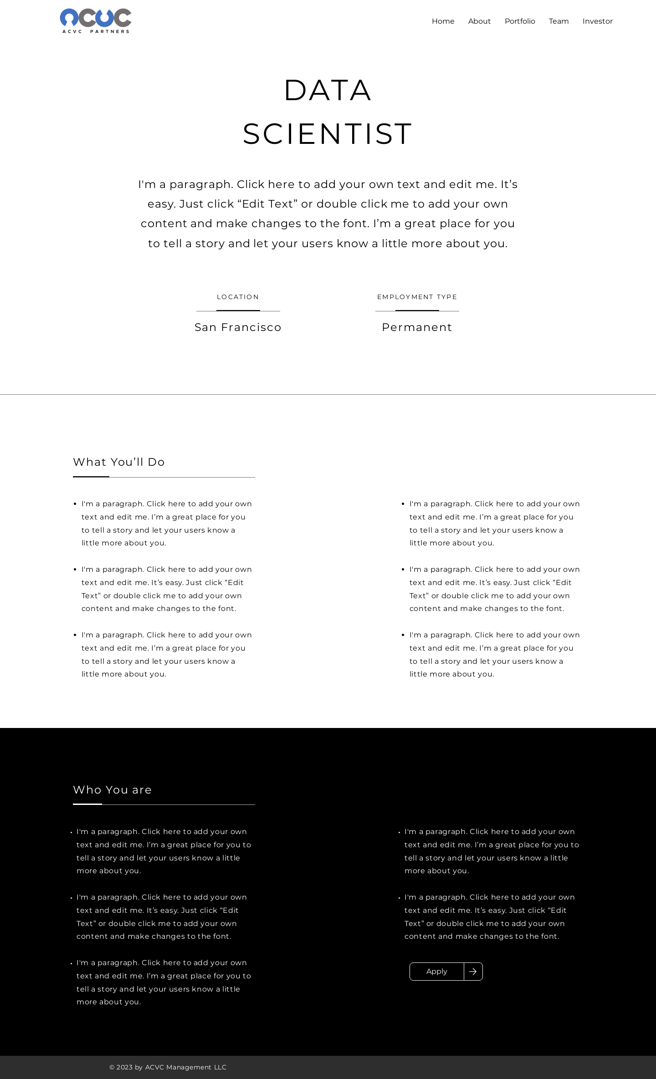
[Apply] (437, 971)
